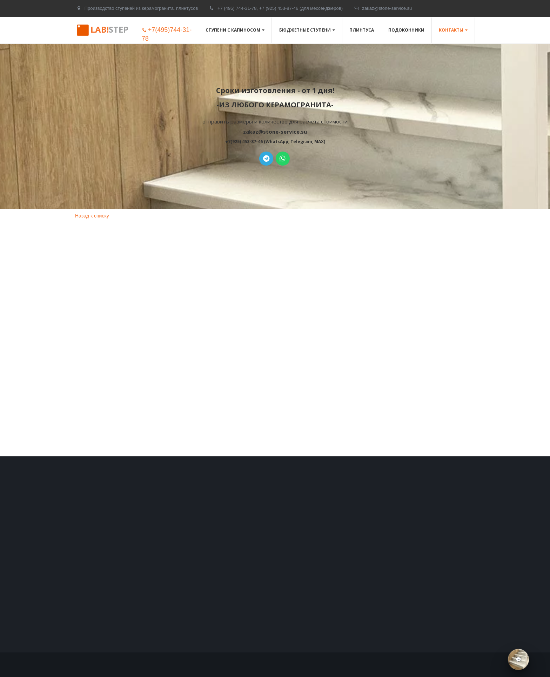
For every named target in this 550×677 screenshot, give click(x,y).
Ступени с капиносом (233, 30)
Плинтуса (361, 30)
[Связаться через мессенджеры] (518, 659)
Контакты (451, 30)
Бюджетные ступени (305, 30)
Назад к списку (92, 216)
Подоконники (406, 30)
